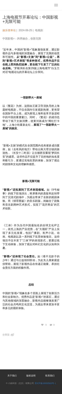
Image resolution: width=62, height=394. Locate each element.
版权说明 (31, 375)
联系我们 (50, 375)
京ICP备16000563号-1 (45, 383)
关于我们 (12, 375)
